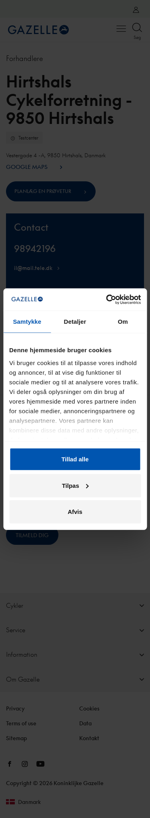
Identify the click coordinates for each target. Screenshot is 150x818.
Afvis (75, 511)
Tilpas (75, 485)
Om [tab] (123, 321)
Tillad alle (74, 459)
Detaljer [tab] (75, 321)
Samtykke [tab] (27, 321)
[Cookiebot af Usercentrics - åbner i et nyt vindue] (107, 299)
